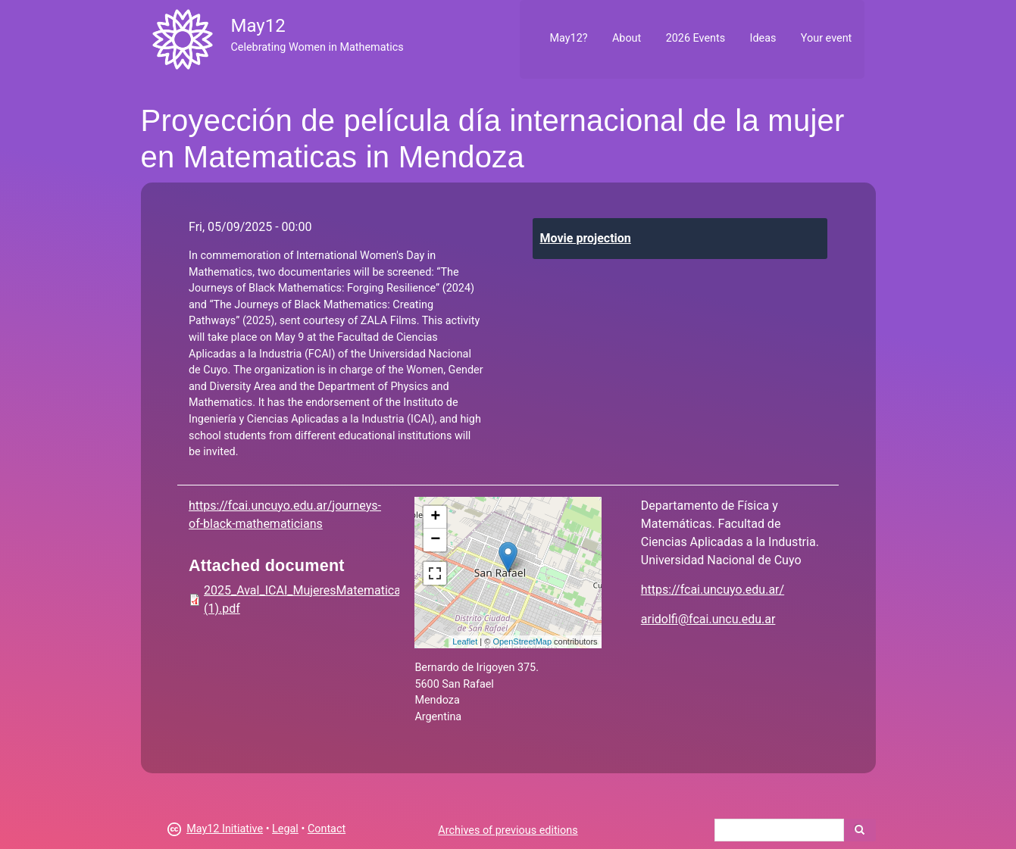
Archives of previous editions (507, 830)
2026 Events (696, 38)
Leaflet (464, 641)
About (626, 38)
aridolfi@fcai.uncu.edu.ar (708, 619)
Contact (326, 828)
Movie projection (585, 238)
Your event (826, 38)
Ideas (763, 38)
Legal (285, 828)
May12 (257, 25)
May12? (568, 38)
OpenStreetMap (522, 641)
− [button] (435, 540)
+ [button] (435, 517)
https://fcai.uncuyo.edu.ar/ (712, 589)
